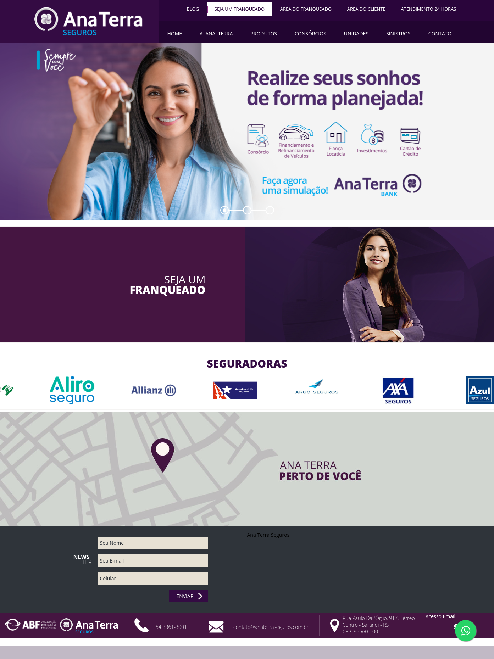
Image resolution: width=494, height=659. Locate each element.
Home (174, 33)
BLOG (193, 9)
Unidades (356, 33)
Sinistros (398, 33)
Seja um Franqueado (240, 9)
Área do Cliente (366, 9)
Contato (439, 33)
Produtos (263, 33)
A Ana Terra (216, 33)
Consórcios (310, 33)
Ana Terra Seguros (268, 534)
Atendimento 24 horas (428, 9)
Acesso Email (440, 616)
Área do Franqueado (306, 9)
